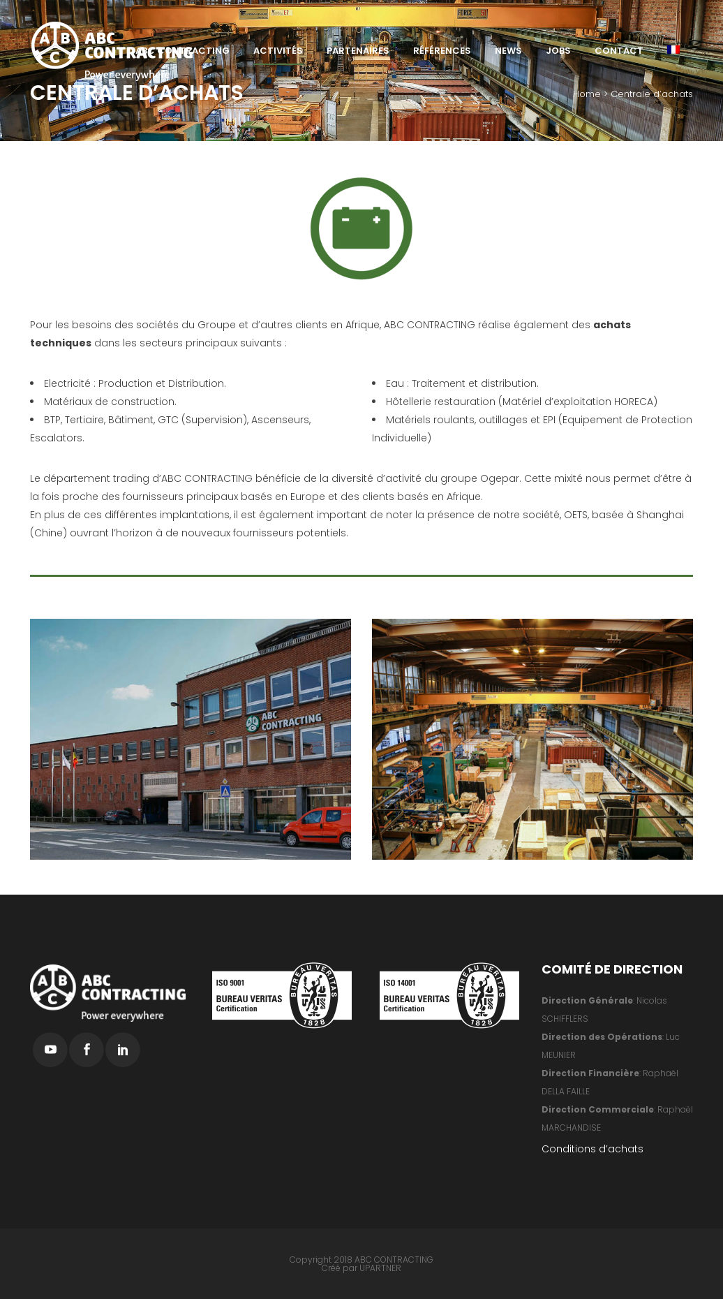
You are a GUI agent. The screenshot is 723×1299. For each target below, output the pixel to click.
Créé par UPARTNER (361, 1268)
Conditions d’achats (592, 1149)
